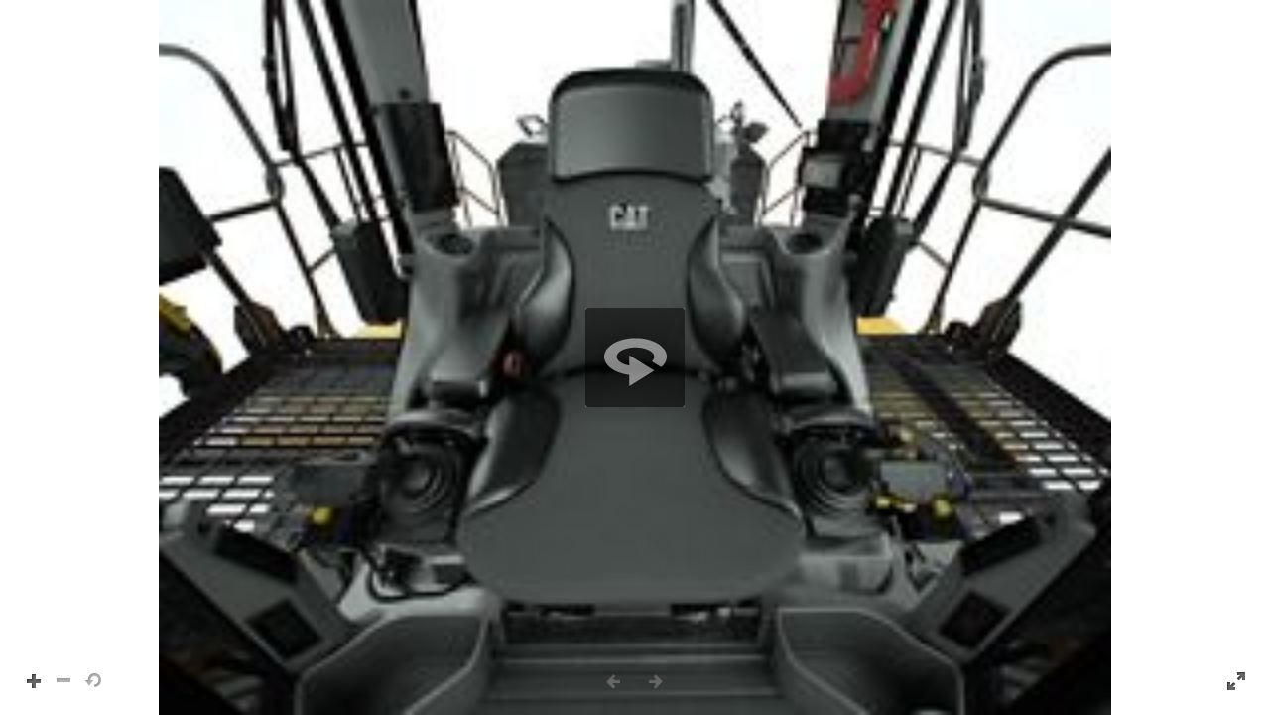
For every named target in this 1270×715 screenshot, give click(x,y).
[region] (635, 357)
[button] (635, 357)
